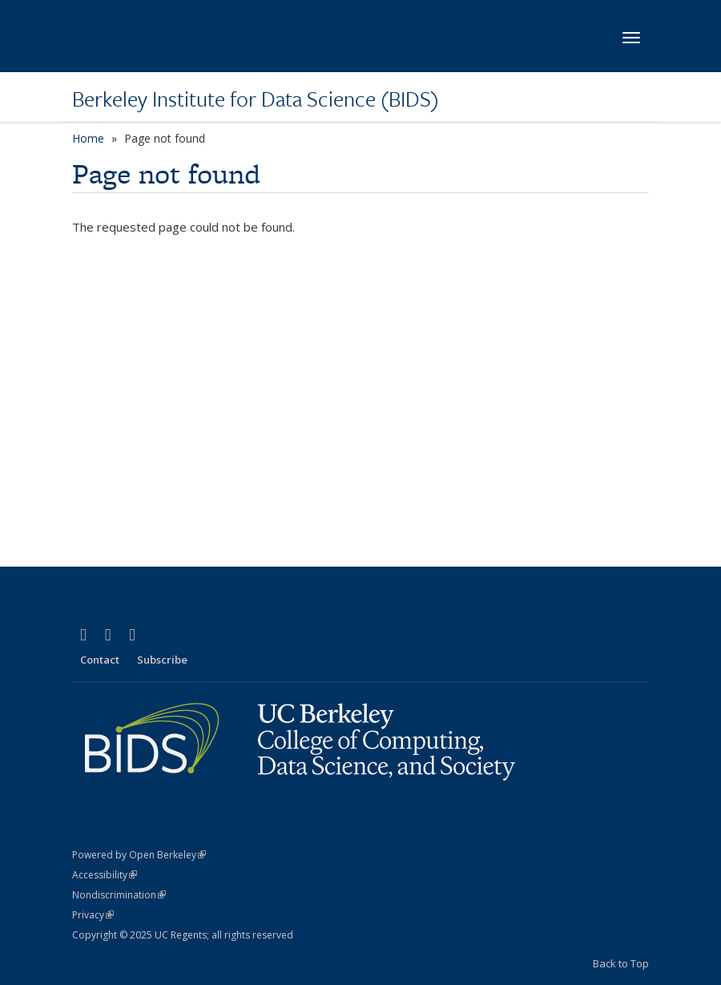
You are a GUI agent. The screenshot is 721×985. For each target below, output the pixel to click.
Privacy (93, 915)
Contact (99, 659)
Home (88, 138)
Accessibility (104, 875)
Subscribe (162, 659)
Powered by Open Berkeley (139, 855)
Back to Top (621, 963)
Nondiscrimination (119, 895)
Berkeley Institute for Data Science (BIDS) (255, 98)
